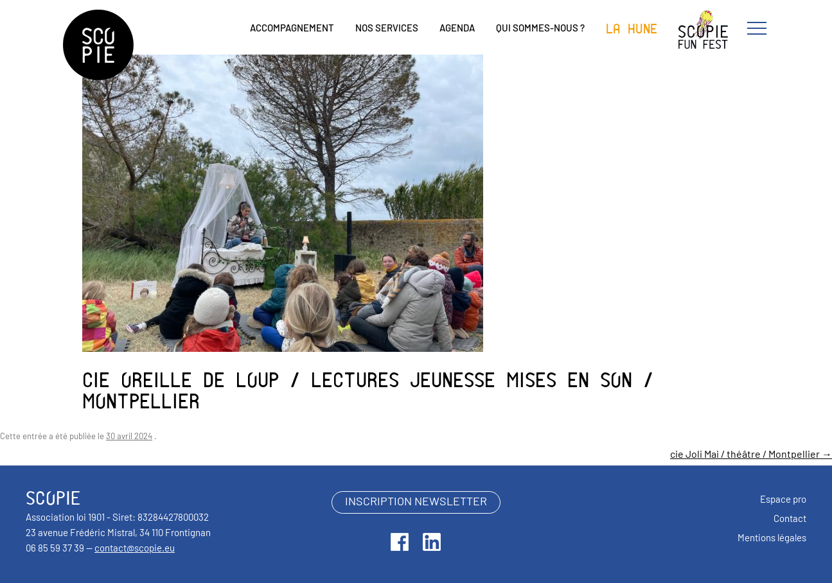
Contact (790, 520)
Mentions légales (772, 539)
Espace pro (783, 500)
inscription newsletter (416, 502)
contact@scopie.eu (134, 549)
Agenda (457, 29)
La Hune (631, 29)
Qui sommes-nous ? (540, 29)
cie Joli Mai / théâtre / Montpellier (751, 455)
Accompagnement (292, 29)
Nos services (386, 29)
